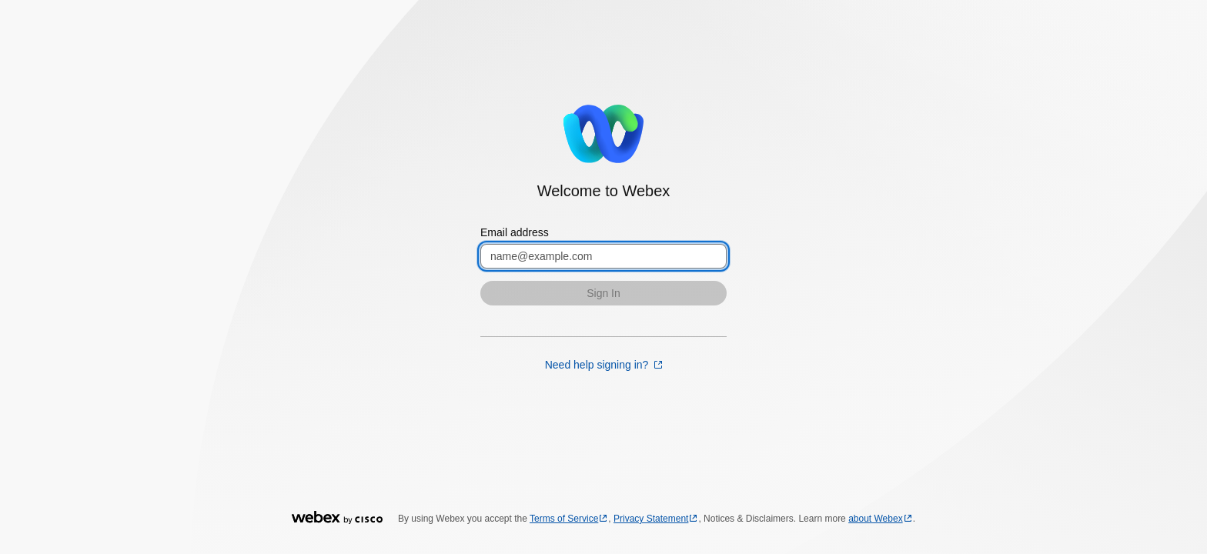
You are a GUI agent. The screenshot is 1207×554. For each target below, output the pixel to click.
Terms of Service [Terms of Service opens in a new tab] (564, 518)
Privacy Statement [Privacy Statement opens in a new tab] (651, 518)
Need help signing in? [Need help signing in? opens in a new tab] (598, 365)
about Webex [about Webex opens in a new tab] (875, 518)
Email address (514, 232)
